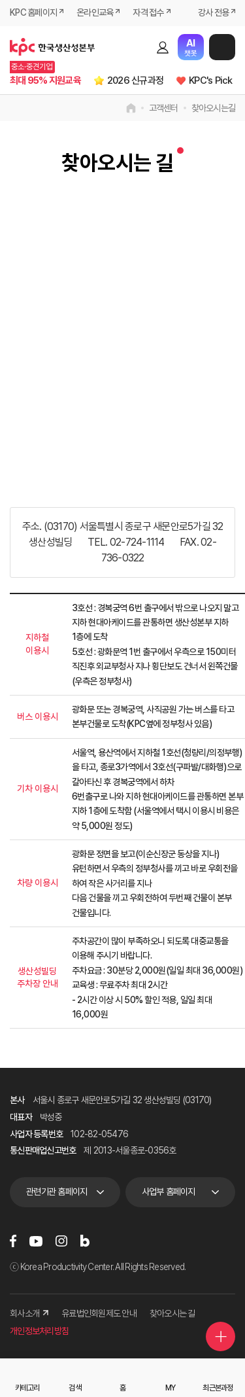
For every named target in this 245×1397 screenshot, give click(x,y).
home (131, 108)
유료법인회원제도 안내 (99, 1313)
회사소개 (29, 1313)
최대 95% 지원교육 (45, 80)
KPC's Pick (211, 80)
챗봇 (190, 47)
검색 (140, 47)
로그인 (162, 47)
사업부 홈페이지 (168, 1191)
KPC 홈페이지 (33, 12)
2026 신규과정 (135, 80)
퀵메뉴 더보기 (220, 1336)
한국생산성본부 (52, 47)
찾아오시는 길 (172, 1313)
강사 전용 (213, 12)
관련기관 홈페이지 (56, 1191)
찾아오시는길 (213, 108)
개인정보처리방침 (39, 1331)
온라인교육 (94, 12)
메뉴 (222, 47)
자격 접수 (148, 12)
